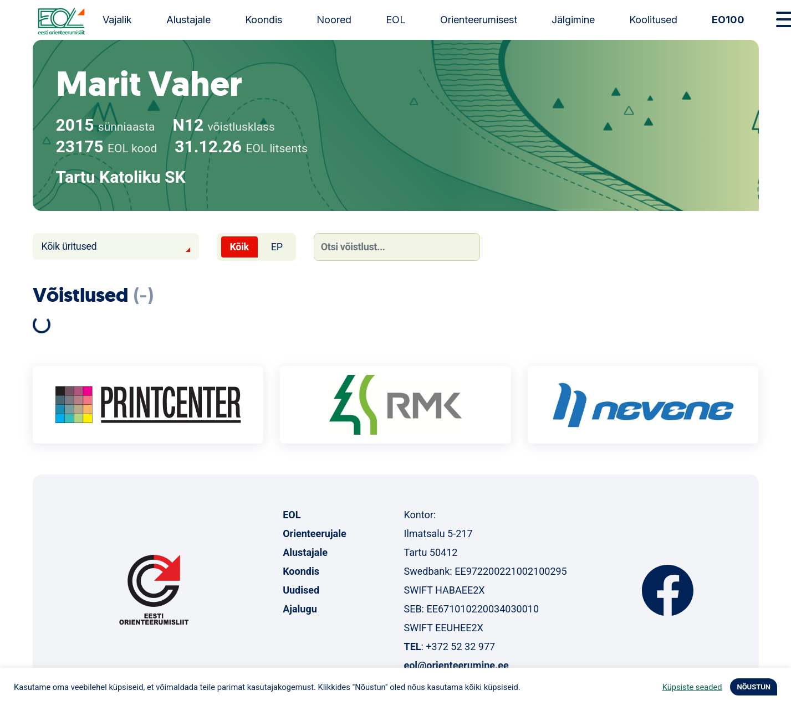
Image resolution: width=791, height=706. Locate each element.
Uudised (301, 590)
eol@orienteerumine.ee (456, 665)
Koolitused (653, 19)
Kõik (239, 246)
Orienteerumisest (478, 19)
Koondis (263, 19)
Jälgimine (573, 19)
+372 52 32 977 (460, 646)
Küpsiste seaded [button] (692, 687)
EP (277, 246)
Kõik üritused (69, 246)
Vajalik (117, 19)
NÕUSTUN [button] (753, 687)
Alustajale (188, 19)
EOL (396, 19)
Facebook (667, 590)
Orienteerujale (314, 533)
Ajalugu (300, 609)
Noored (334, 19)
